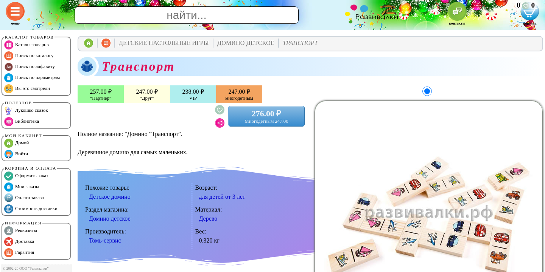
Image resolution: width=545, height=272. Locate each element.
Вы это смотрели (27, 88)
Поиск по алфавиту (29, 66)
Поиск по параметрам (32, 77)
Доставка (19, 241)
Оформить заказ (26, 176)
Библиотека (21, 121)
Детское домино (110, 196)
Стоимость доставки (31, 208)
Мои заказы (21, 187)
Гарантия (19, 252)
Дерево (208, 218)
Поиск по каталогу (28, 55)
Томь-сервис (105, 240)
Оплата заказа (24, 197)
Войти (16, 154)
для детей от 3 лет (222, 196)
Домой (16, 143)
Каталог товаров (26, 44)
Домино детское (110, 218)
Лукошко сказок (26, 110)
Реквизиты (20, 230)
